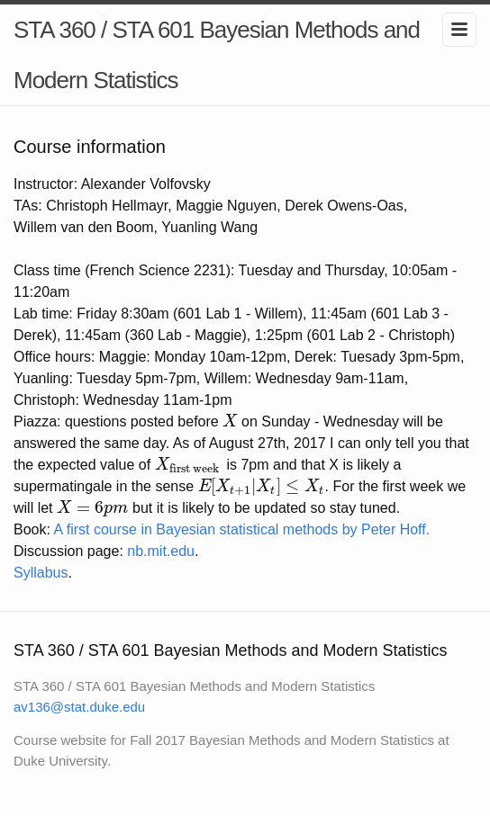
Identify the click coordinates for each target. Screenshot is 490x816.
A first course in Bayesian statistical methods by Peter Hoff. (241, 529)
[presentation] (229, 421)
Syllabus (41, 572)
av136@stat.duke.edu (79, 706)
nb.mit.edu (161, 551)
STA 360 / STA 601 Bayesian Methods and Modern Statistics (217, 55)
